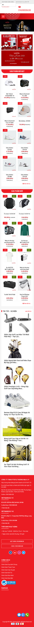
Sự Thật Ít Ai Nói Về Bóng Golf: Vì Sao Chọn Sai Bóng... (16, 465)
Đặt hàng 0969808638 (17, 541)
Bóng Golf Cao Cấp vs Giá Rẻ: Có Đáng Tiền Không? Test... (16, 439)
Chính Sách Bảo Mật (7, 578)
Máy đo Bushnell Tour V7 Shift (10, 121)
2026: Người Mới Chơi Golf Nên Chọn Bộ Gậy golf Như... (17, 361)
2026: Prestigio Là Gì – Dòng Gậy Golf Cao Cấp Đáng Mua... (16, 387)
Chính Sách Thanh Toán (8, 567)
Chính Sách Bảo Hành (7, 575)
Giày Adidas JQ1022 (9, 148)
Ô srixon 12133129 (9, 214)
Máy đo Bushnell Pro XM (24, 94)
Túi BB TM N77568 (9, 294)
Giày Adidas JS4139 (24, 148)
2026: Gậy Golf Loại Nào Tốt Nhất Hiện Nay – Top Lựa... (16, 336)
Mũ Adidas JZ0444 (24, 121)
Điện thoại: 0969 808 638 (10, 505)
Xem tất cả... (27, 183)
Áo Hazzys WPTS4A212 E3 (24, 241)
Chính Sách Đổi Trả (6, 572)
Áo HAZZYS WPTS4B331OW (9, 268)
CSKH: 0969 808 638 (17, 546)
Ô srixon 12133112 (24, 214)
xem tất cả (28, 311)
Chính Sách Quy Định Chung (9, 564)
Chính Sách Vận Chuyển (8, 570)
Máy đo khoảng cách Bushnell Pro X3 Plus (9, 242)
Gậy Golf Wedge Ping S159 (24, 295)
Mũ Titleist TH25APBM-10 (9, 94)
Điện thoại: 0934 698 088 (10, 520)
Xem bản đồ (5, 508)
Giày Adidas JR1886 (9, 175)
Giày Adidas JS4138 (24, 175)
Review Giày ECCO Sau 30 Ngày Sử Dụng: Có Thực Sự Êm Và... (17, 413)
